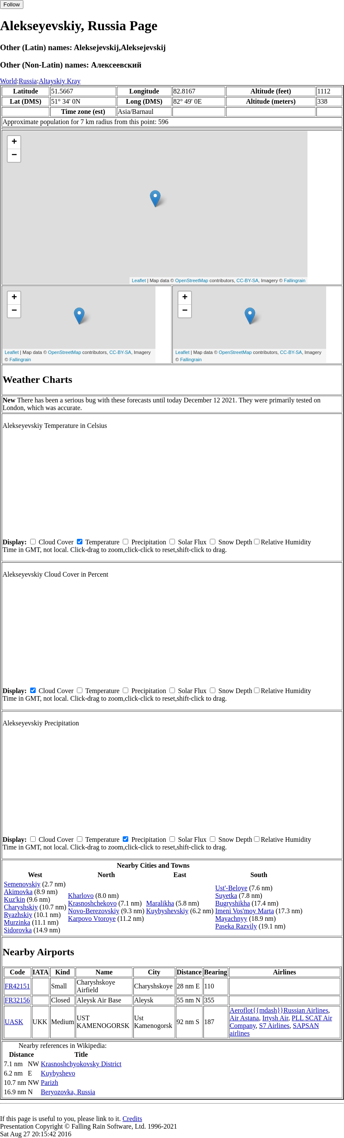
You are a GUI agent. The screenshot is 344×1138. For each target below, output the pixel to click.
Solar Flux (192, 542)
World (8, 81)
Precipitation (148, 542)
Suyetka (226, 895)
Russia (28, 81)
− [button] (14, 155)
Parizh (49, 1082)
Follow (11, 4)
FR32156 (17, 1000)
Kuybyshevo (58, 1073)
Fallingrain (294, 280)
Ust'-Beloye (231, 888)
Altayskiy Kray (59, 81)
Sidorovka (18, 930)
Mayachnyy (231, 918)
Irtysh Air (275, 1018)
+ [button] (14, 142)
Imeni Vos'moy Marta (244, 910)
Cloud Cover (56, 542)
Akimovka (18, 891)
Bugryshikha (232, 903)
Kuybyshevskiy (167, 910)
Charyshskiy (21, 907)
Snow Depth (235, 542)
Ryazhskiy (18, 914)
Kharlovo (80, 895)
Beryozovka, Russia (68, 1092)
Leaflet (139, 280)
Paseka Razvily (236, 926)
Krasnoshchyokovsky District (81, 1063)
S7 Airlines (274, 1025)
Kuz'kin (14, 899)
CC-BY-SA (248, 280)
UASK (14, 1021)
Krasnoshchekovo (92, 903)
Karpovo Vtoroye (92, 918)
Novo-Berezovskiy (93, 910)
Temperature (102, 542)
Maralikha (160, 903)
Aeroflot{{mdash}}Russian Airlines (279, 1010)
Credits (132, 1118)
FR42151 (17, 986)
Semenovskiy (22, 884)
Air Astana (244, 1018)
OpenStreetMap (192, 280)
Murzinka (17, 922)
